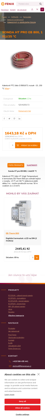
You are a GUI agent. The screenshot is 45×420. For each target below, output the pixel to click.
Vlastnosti (32, 165)
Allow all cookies (22, 408)
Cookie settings (22, 414)
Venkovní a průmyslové (15, 20)
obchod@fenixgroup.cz (22, 366)
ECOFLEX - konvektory (17, 298)
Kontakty (13, 10)
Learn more (9, 394)
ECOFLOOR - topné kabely (18, 301)
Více (7, 88)
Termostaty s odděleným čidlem (21, 22)
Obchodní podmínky (16, 337)
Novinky (11, 312)
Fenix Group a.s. (14, 348)
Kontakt (11, 340)
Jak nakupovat (21, 10)
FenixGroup (5, 10)
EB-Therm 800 (12, 233)
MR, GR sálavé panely (16, 306)
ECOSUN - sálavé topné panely (20, 295)
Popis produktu (16, 165)
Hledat (41, 4)
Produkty (11, 328)
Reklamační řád (24, 111)
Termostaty (27, 17)
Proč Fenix (12, 335)
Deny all (22, 401)
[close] (38, 374)
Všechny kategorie (16, 315)
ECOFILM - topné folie (16, 303)
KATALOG (14, 17)
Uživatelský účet (14, 346)
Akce (10, 309)
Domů (4, 17)
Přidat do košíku (29, 145)
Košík (10, 343)
